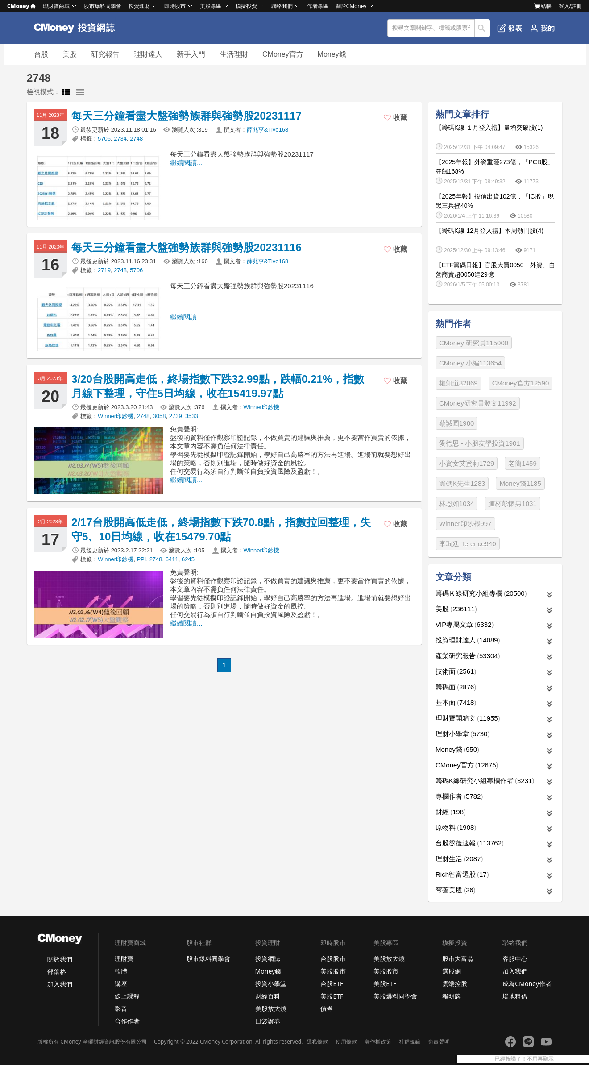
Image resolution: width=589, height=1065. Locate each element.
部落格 (56, 971)
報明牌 (451, 996)
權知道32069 (458, 383)
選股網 (451, 971)
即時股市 (175, 6)
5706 (104, 138)
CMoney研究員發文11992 (477, 403)
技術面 (456, 671)
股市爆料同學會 (102, 6)
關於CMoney (351, 6)
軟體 (121, 971)
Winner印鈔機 (261, 407)
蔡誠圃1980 (456, 423)
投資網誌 (267, 958)
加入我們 (59, 984)
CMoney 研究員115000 (473, 343)
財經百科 (267, 996)
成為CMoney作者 (527, 983)
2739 (175, 416)
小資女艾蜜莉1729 (466, 463)
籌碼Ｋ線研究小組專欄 (481, 593)
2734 (120, 138)
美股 (69, 54)
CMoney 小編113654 (470, 363)
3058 (159, 416)
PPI (141, 559)
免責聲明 (438, 1041)
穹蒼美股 (456, 890)
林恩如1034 (456, 503)
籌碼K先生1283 (462, 483)
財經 (451, 812)
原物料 (456, 827)
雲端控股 (454, 983)
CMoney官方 (282, 54)
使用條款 (346, 1041)
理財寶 (124, 958)
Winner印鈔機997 (465, 523)
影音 (121, 1008)
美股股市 (332, 971)
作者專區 (317, 6)
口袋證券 (267, 1021)
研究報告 (105, 54)
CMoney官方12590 (520, 383)
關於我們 (59, 959)
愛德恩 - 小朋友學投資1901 (479, 443)
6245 (188, 559)
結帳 (543, 6)
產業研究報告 (468, 655)
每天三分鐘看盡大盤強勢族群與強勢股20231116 (186, 247)
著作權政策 (378, 1041)
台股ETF (331, 983)
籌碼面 (456, 687)
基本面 (456, 702)
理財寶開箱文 (468, 718)
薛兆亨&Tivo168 (267, 129)
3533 (191, 416)
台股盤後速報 (470, 843)
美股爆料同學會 (395, 996)
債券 (326, 1008)
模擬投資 (246, 6)
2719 (104, 270)
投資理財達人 (468, 640)
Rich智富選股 (462, 874)
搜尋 (482, 28)
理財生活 (459, 858)
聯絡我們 (282, 6)
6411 (172, 559)
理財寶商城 (56, 6)
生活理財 (234, 54)
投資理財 (139, 6)
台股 (41, 54)
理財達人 (148, 54)
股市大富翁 (457, 958)
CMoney (21, 6)
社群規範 (409, 1041)
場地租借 (514, 996)
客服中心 (514, 958)
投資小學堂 (270, 983)
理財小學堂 (462, 734)
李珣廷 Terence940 (467, 543)
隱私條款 (317, 1041)
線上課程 (127, 996)
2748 (136, 138)
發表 (510, 28)
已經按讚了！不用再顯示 (558, 1059)
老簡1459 (522, 463)
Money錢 (332, 54)
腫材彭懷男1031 (512, 503)
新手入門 (191, 54)
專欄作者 (459, 796)
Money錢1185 (520, 483)
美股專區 (210, 6)
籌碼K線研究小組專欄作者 (485, 780)
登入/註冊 (570, 6)
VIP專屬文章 (465, 624)
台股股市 (332, 958)
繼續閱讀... (186, 162)
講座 (121, 983)
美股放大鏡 (270, 1008)
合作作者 (127, 1021)
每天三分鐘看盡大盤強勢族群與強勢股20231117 (186, 116)
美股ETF (331, 996)
